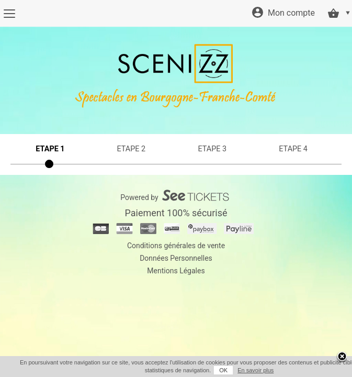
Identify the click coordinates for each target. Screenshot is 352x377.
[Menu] (9, 14)
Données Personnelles (176, 258)
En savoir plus (241, 370)
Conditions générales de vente (176, 245)
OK (209, 370)
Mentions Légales (176, 271)
